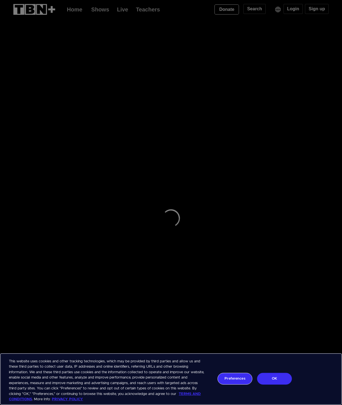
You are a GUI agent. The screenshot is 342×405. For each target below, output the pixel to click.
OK (274, 378)
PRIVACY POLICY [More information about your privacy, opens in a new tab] (67, 399)
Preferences (234, 378)
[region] (171, 379)
